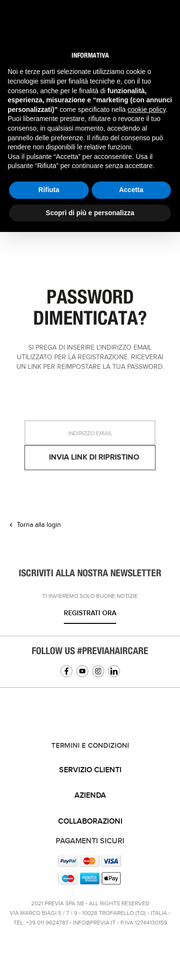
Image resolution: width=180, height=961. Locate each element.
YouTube (82, 671)
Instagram (98, 671)
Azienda (90, 795)
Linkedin (114, 671)
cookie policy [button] (147, 109)
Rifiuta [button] (49, 190)
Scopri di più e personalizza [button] (90, 213)
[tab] (90, 770)
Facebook (66, 671)
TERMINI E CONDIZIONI (90, 746)
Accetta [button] (131, 190)
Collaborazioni (90, 821)
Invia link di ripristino (94, 457)
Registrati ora (90, 613)
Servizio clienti (90, 770)
